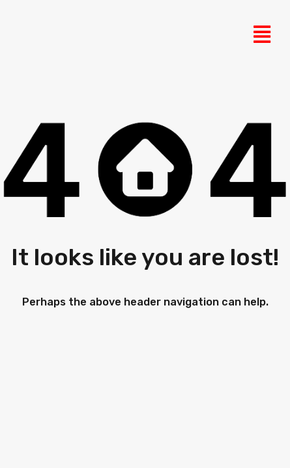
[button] (261, 34)
